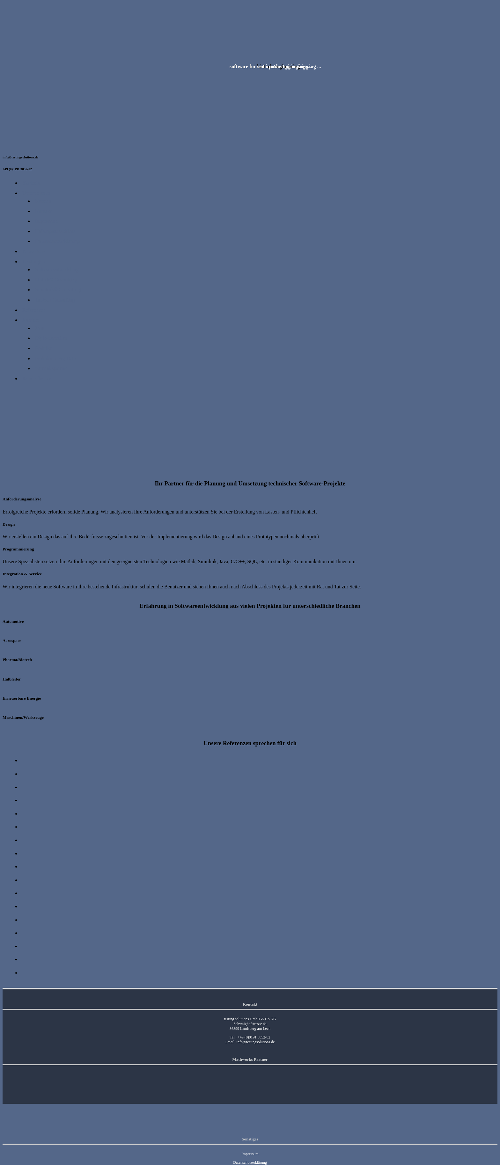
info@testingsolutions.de (255, 1042)
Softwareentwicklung (57, 269)
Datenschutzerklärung (57, 241)
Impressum (46, 221)
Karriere (30, 320)
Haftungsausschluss (55, 231)
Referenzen (34, 310)
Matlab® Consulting (56, 279)
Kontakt (43, 211)
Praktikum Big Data (55, 358)
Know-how (33, 251)
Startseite (31, 183)
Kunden (43, 201)
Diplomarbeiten (51, 338)
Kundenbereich (38, 378)
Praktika (43, 348)
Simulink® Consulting (58, 289)
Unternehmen (36, 193)
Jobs (39, 328)
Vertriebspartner (51, 368)
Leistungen (33, 261)
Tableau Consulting (55, 299)
